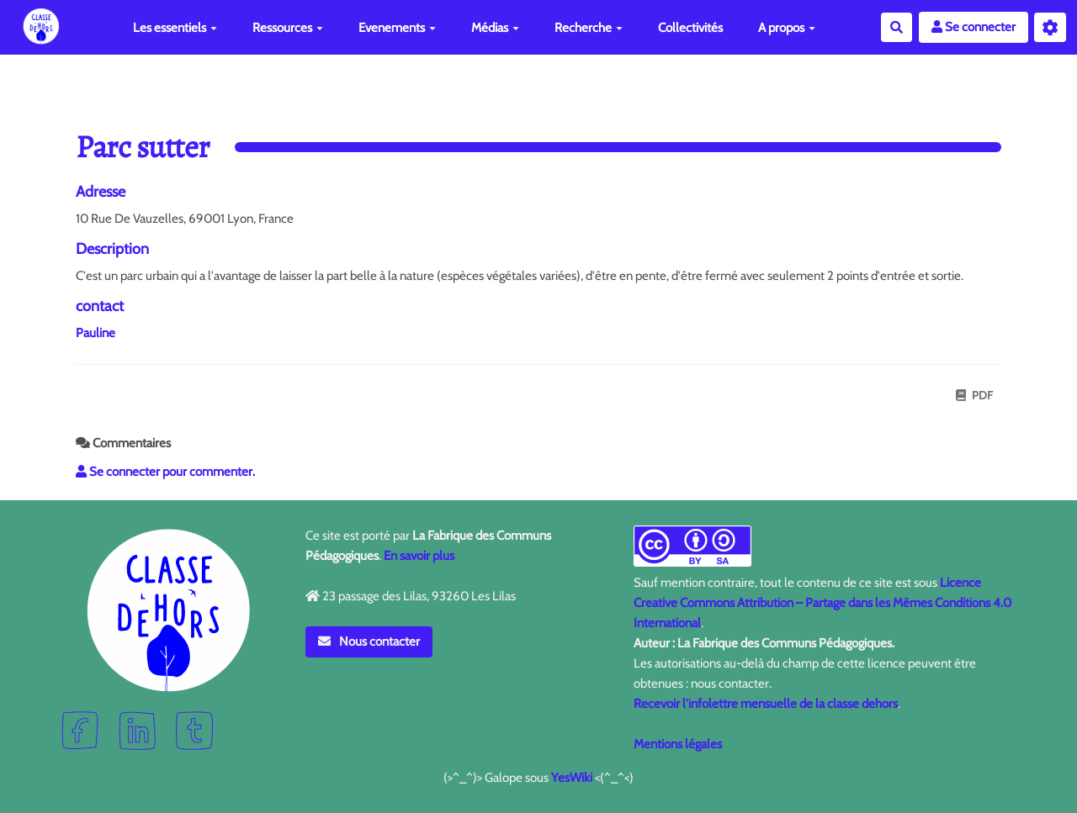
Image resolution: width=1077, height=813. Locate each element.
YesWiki (571, 777)
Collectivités (690, 27)
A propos (786, 27)
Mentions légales (678, 744)
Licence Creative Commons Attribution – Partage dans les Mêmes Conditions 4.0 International (822, 603)
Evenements (397, 27)
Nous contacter (369, 641)
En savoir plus (419, 555)
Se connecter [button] (973, 26)
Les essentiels (175, 27)
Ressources (287, 27)
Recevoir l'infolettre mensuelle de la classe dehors (766, 703)
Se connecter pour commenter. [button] (165, 471)
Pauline (95, 333)
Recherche (588, 27)
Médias (495, 27)
